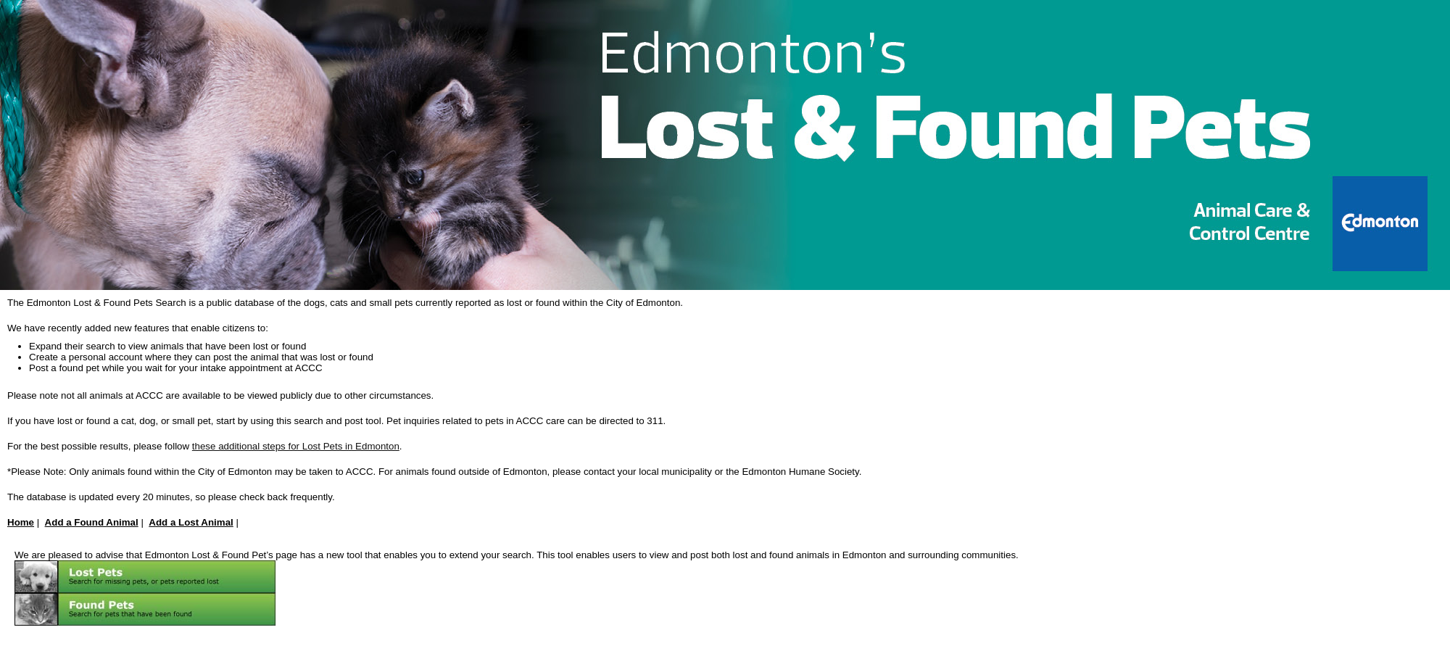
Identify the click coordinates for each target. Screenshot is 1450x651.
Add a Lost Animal (191, 522)
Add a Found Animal (91, 522)
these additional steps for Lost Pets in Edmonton (295, 446)
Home (20, 522)
